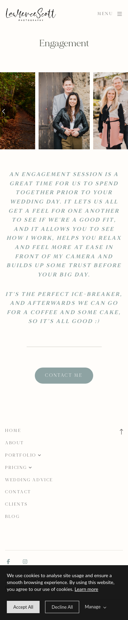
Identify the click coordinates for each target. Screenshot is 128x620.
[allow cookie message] (23, 607)
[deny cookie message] (62, 607)
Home (13, 430)
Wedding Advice (29, 480)
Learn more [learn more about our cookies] (86, 589)
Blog (12, 516)
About (14, 443)
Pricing (16, 467)
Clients (16, 504)
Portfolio (21, 455)
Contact (18, 492)
